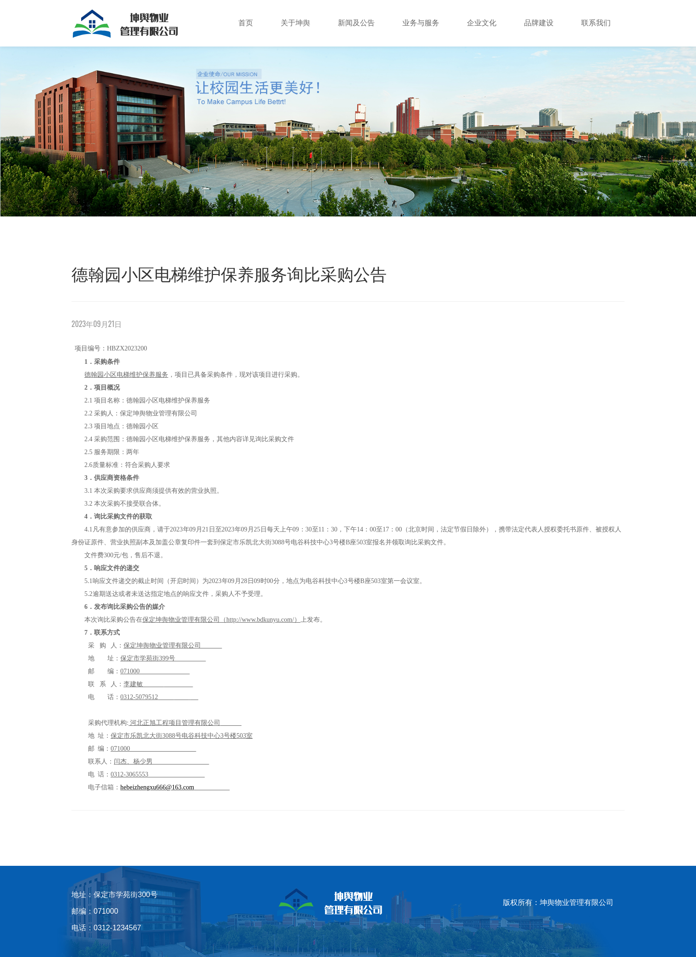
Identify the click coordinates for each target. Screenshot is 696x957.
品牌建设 (539, 23)
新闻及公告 (356, 23)
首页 (245, 23)
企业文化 (481, 23)
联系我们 (596, 23)
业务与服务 (420, 23)
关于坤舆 (295, 23)
